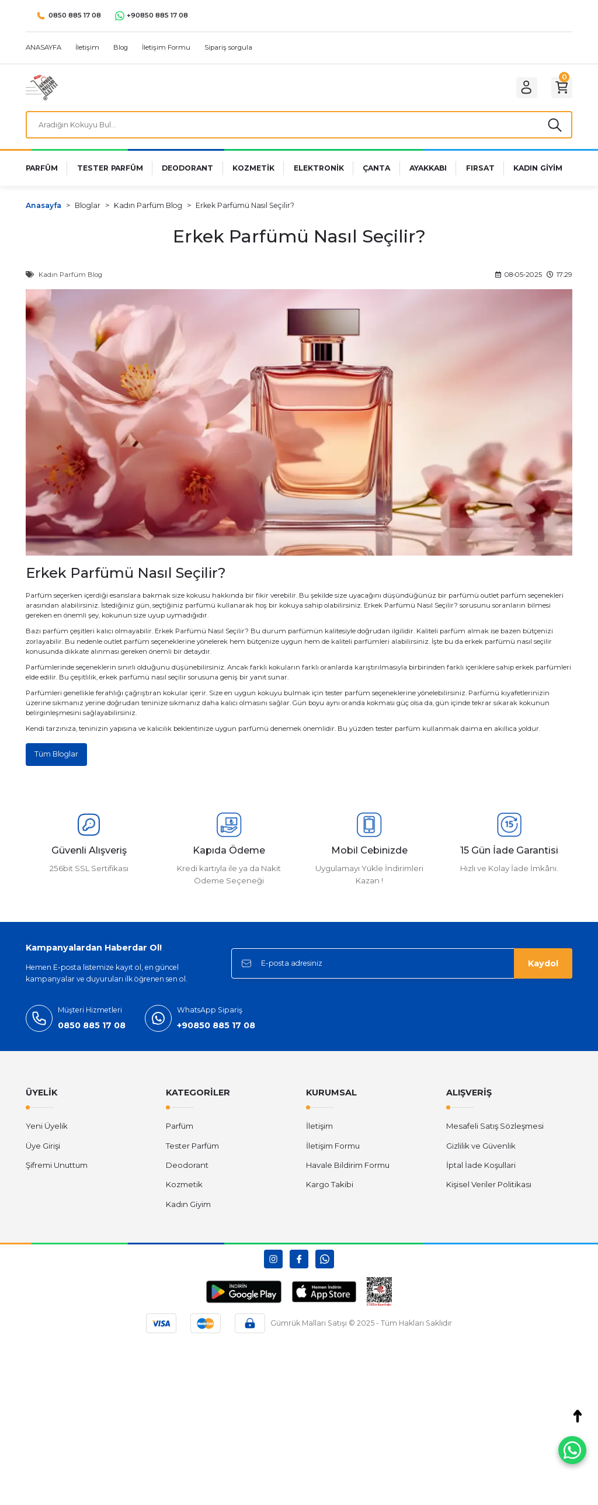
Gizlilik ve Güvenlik (481, 1150)
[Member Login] (520, 87)
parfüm (55, 635)
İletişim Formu (333, 1150)
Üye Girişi (43, 1150)
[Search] (299, 127)
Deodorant (187, 1169)
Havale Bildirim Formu (348, 1169)
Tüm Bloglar (57, 758)
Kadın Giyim (188, 1208)
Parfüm (179, 1131)
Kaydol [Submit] (543, 968)
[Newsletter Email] (401, 968)
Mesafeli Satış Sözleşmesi (495, 1131)
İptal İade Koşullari (481, 1169)
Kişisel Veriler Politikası (488, 1189)
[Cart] (559, 87)
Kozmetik (184, 1189)
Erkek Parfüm (387, 609)
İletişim (319, 1131)
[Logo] (42, 87)
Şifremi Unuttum (57, 1169)
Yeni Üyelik (47, 1131)
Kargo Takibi (329, 1189)
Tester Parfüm (192, 1150)
